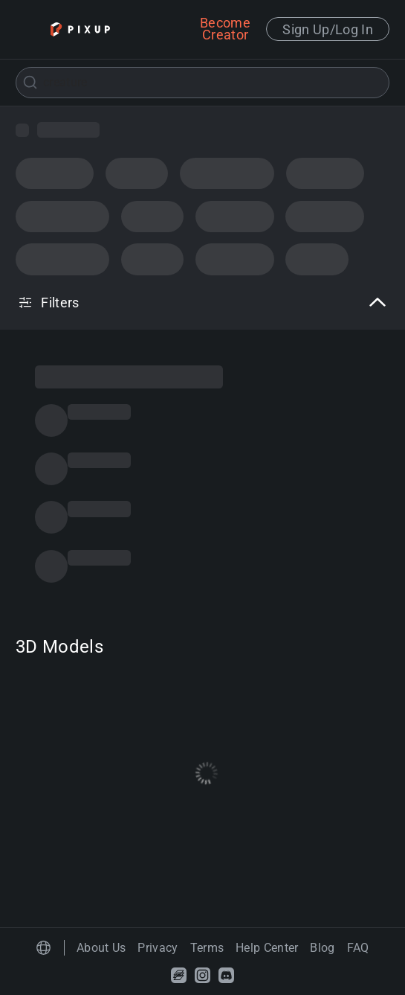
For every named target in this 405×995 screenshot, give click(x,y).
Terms (207, 948)
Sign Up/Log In (327, 29)
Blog (322, 948)
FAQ (358, 948)
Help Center (267, 948)
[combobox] (202, 82)
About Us (101, 948)
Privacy (157, 948)
